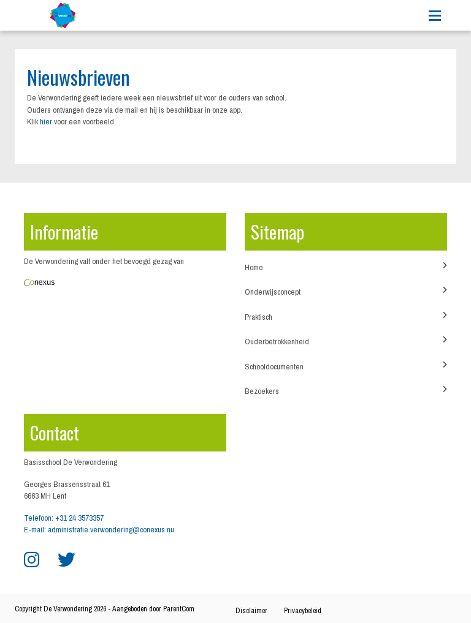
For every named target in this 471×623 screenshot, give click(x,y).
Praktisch (346, 316)
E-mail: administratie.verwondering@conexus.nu (99, 529)
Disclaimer (251, 611)
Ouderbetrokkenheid (346, 341)
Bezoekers (346, 390)
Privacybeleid (302, 611)
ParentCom (178, 609)
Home (346, 267)
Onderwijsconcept (346, 291)
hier (46, 121)
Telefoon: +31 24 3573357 (64, 518)
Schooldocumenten (346, 366)
